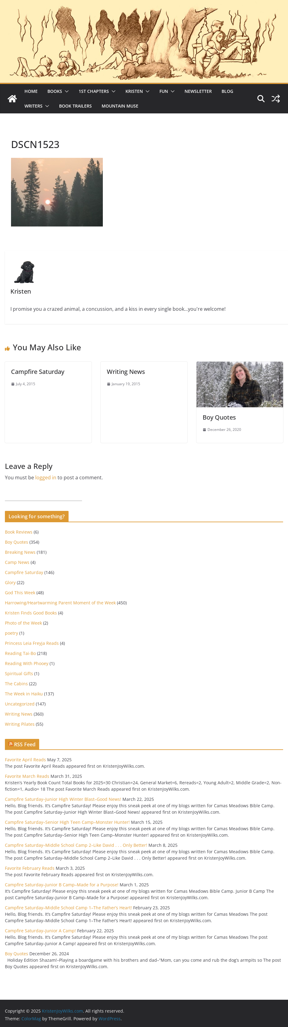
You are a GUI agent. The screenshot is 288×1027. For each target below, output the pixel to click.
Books (54, 91)
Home (31, 91)
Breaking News (20, 552)
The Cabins (16, 684)
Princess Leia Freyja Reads (32, 643)
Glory (10, 582)
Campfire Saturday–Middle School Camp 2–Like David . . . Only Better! (76, 845)
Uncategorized (20, 704)
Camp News (17, 562)
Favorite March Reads (27, 776)
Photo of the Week (23, 623)
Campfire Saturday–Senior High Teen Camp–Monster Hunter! (67, 822)
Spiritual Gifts (19, 673)
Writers (33, 106)
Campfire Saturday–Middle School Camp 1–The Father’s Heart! (68, 908)
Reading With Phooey (26, 663)
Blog (227, 91)
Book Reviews (18, 532)
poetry (11, 633)
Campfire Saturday (37, 371)
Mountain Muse (120, 106)
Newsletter (198, 91)
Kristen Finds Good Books (31, 613)
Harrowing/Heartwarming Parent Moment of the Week (60, 603)
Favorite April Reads (25, 760)
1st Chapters (94, 91)
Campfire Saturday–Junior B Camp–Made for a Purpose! (61, 885)
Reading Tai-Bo (20, 653)
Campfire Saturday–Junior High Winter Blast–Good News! (63, 799)
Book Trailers (75, 106)
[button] (65, 91)
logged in (45, 477)
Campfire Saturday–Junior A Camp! (40, 931)
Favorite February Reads (29, 868)
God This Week (20, 592)
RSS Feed (25, 744)
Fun (163, 91)
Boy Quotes (219, 417)
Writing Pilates (20, 724)
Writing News (126, 371)
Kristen (134, 91)
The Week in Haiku (24, 694)
